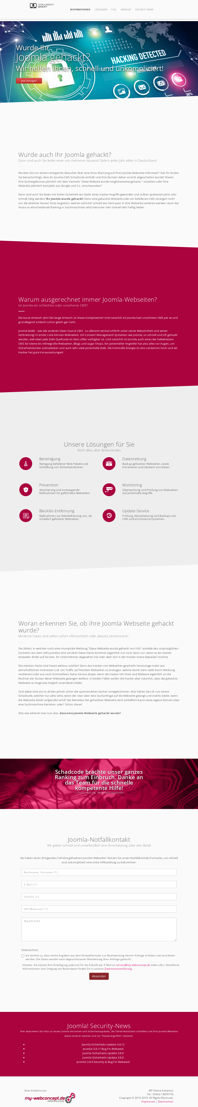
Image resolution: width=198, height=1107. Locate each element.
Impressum (148, 1101)
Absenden (99, 976)
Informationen (80, 9)
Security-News (144, 9)
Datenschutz (165, 1101)
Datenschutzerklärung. (118, 968)
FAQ (113, 9)
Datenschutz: (30, 950)
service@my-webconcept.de (133, 965)
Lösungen (100, 9)
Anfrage (125, 9)
